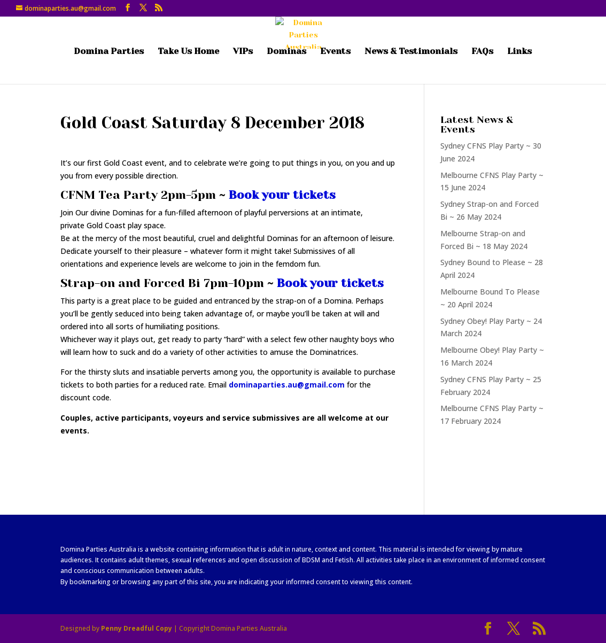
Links (519, 52)
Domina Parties (109, 52)
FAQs (482, 52)
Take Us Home (188, 52)
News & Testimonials (410, 52)
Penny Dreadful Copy (136, 628)
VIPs (243, 52)
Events (335, 52)
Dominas (286, 52)
